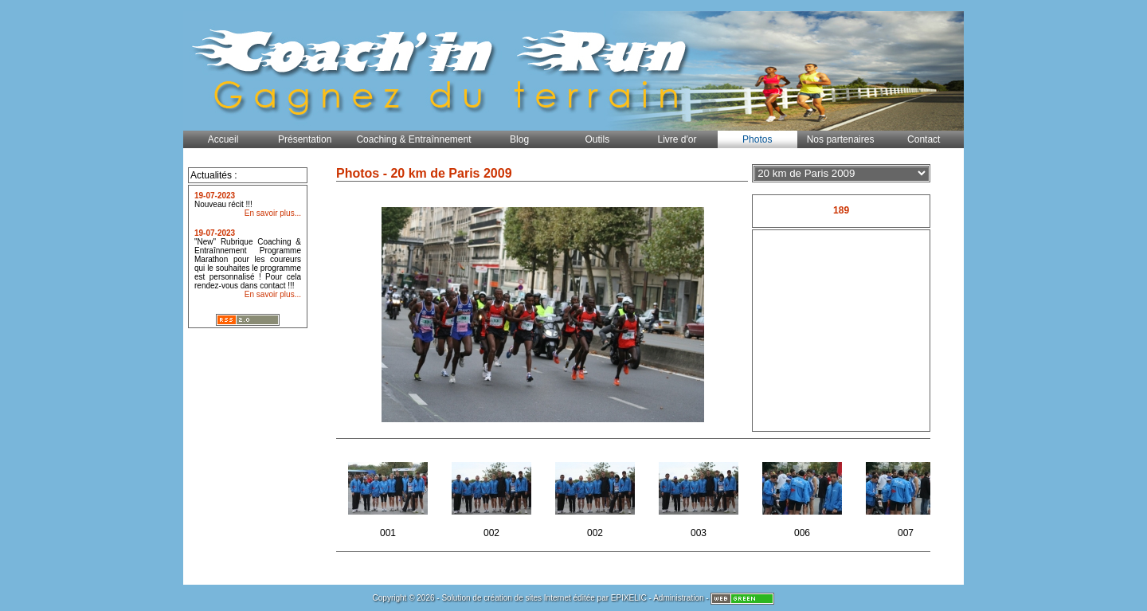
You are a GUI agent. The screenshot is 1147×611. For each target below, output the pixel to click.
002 (492, 495)
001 (389, 495)
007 (906, 495)
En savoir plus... (273, 213)
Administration (678, 597)
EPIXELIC (629, 597)
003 (699, 495)
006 (803, 495)
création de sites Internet (527, 597)
